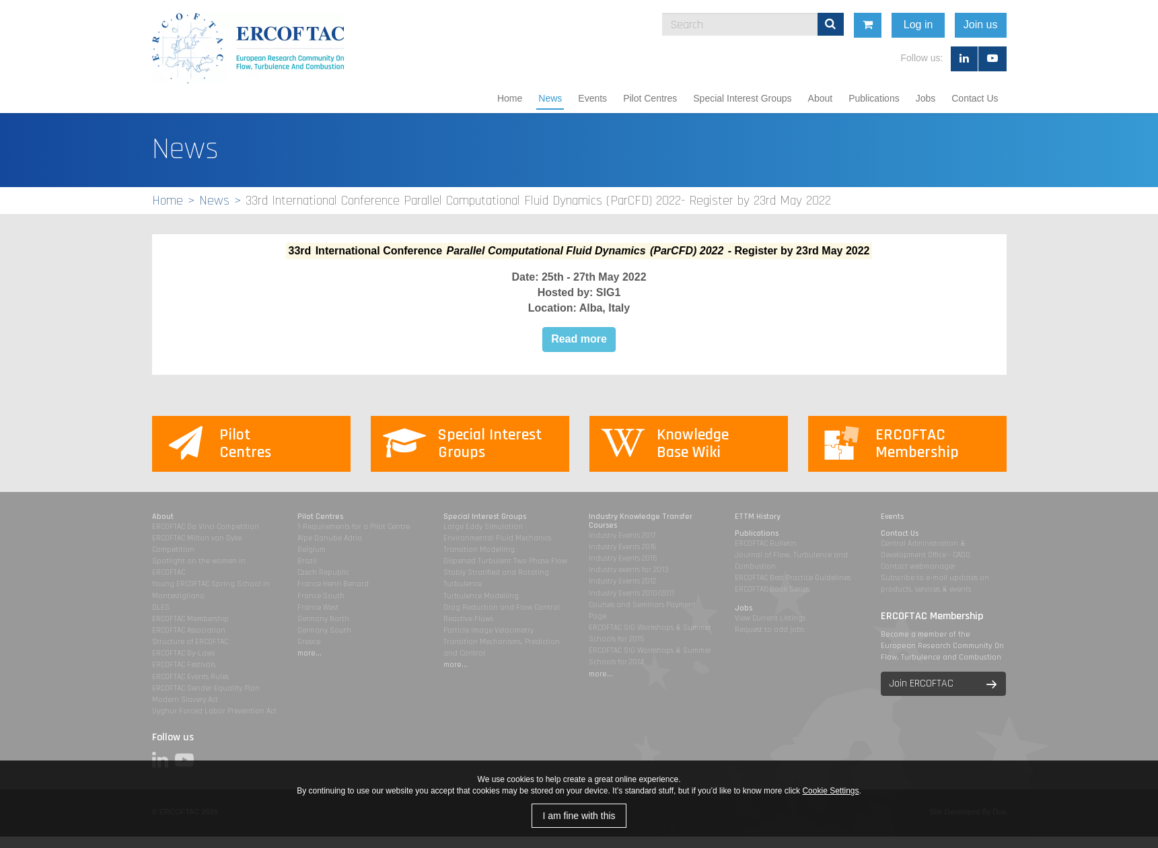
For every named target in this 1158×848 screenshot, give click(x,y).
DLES (161, 607)
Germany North (323, 619)
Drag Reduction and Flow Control (501, 607)
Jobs (926, 98)
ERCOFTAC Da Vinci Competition (205, 527)
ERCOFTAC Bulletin (766, 543)
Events (592, 98)
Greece (308, 642)
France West (317, 607)
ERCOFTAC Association (188, 630)
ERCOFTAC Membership (190, 619)
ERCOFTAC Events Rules (190, 677)
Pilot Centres (650, 98)
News (550, 98)
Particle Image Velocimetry (488, 630)
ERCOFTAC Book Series (772, 589)
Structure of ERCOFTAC (190, 642)
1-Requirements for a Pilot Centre (353, 527)
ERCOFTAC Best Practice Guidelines (793, 578)
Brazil (307, 561)
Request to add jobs (769, 630)
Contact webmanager (918, 566)
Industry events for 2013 (629, 570)
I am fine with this (578, 815)
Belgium (311, 549)
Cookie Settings (830, 791)
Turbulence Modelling (481, 596)
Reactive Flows (468, 619)
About (820, 98)
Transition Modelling (479, 549)
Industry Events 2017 (622, 535)
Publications (874, 98)
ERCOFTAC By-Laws (183, 653)
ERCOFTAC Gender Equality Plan (206, 688)
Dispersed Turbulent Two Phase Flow (505, 561)
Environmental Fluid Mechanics (497, 538)
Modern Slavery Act (185, 700)
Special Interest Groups (742, 98)
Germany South (324, 630)
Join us (1014, 24)
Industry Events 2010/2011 (631, 593)
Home (509, 98)
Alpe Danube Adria (329, 538)
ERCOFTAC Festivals (183, 665)
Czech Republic (323, 572)
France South (321, 596)
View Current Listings (770, 618)
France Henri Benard (333, 584)
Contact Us (974, 98)
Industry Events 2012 (622, 581)
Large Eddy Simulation (483, 527)
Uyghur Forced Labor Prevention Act (214, 711)
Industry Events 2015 (623, 558)
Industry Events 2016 (623, 547)
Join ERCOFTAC (921, 683)
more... (309, 653)
